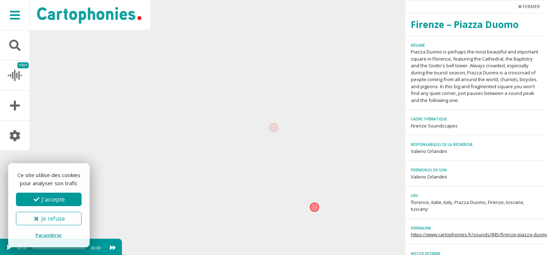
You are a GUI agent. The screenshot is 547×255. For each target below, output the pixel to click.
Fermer (529, 6)
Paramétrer (48, 235)
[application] (53, 249)
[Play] (9, 247)
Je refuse (49, 218)
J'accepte (49, 199)
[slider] (59, 247)
